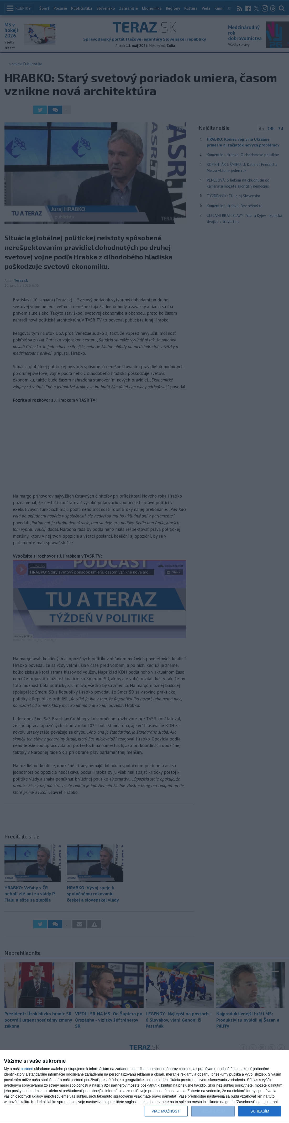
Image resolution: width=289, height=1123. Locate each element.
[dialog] (144, 1086)
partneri (27, 1069)
